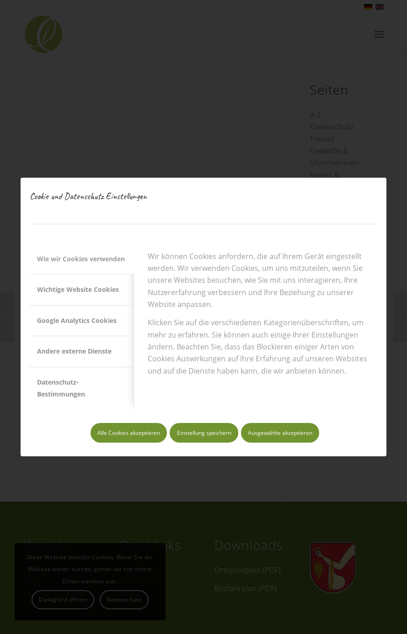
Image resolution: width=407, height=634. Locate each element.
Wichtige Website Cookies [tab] (78, 289)
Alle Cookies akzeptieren (128, 433)
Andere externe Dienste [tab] (74, 351)
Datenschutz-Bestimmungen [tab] (61, 388)
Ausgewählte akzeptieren (280, 433)
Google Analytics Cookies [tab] (77, 320)
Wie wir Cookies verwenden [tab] (81, 258)
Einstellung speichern (204, 433)
